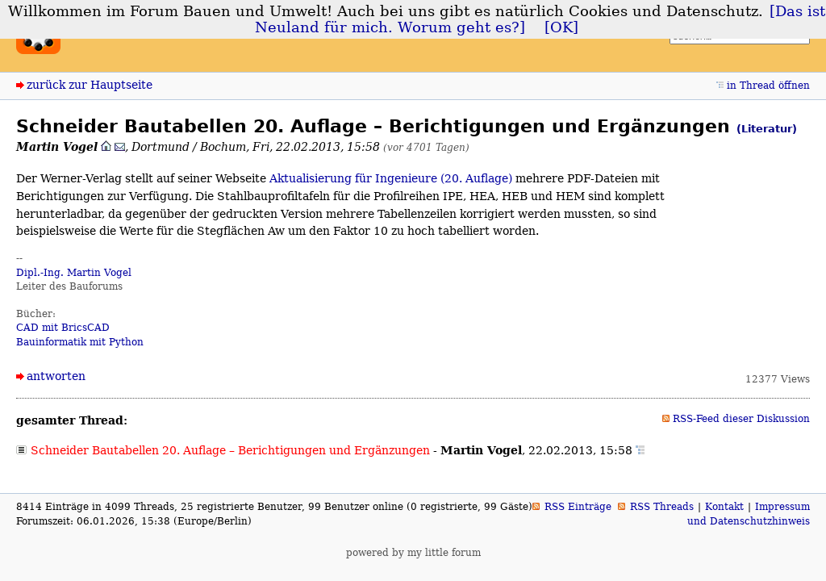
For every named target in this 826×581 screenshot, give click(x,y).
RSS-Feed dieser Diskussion (741, 418)
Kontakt (724, 506)
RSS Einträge (577, 506)
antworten (56, 376)
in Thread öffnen (768, 85)
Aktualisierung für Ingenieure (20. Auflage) (390, 178)
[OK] (561, 27)
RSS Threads (662, 506)
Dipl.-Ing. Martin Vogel (73, 272)
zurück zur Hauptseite (89, 84)
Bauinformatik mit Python (80, 342)
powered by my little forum (413, 552)
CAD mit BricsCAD (63, 327)
